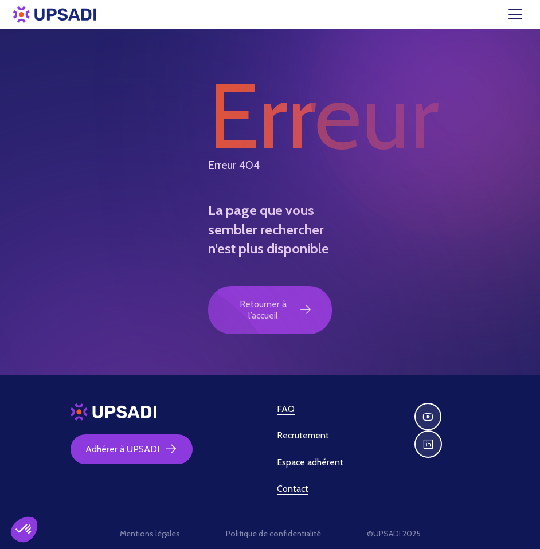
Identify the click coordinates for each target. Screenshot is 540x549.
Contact (292, 488)
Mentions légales (150, 534)
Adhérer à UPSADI (131, 449)
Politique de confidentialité (273, 534)
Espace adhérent (310, 462)
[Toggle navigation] (522, 14)
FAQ (286, 408)
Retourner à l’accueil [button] (276, 310)
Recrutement (303, 435)
